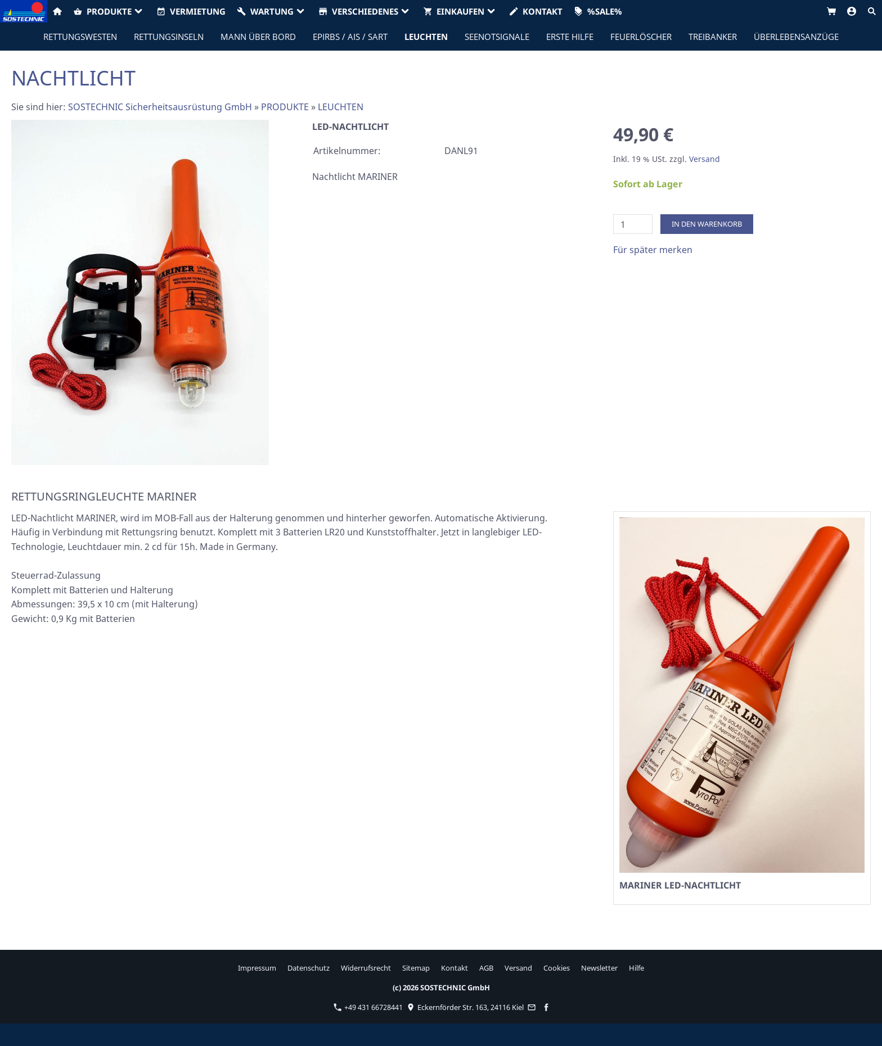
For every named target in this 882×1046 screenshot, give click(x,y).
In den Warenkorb (707, 224)
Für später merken (652, 250)
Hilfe (636, 968)
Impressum (257, 968)
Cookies (556, 968)
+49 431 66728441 (368, 1007)
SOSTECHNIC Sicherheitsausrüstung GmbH (160, 107)
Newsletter (599, 968)
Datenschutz (308, 968)
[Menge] (632, 224)
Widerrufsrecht (366, 968)
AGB (486, 968)
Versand (704, 159)
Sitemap (416, 968)
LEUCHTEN (340, 107)
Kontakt (454, 968)
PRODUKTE (285, 107)
